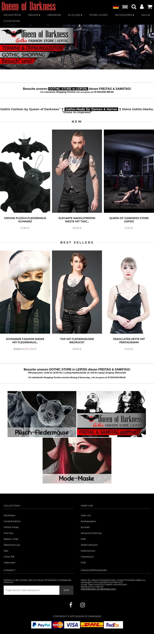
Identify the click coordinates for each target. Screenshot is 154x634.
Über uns (86, 515)
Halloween (9, 562)
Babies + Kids (11, 539)
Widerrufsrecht (89, 545)
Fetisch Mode (11, 527)
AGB (83, 539)
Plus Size (8, 533)
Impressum (87, 557)
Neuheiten (9, 515)
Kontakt (85, 527)
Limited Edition (12, 521)
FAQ (83, 562)
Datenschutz (88, 551)
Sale (6, 551)
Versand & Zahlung (91, 533)
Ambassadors (88, 521)
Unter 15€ (9, 557)
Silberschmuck (12, 545)
